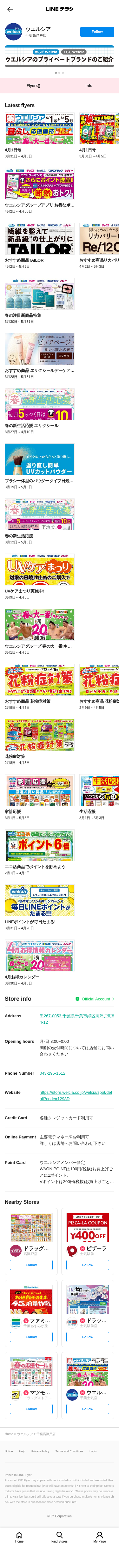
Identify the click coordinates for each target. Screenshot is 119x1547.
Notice (9, 1451)
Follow (97, 33)
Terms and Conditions (69, 1451)
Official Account (96, 999)
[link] (13, 31)
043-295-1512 (52, 1073)
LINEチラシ (60, 9)
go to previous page (10, 9)
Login (92, 1451)
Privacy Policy (40, 1451)
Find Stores (59, 1541)
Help (22, 1451)
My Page (99, 1541)
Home (19, 1541)
